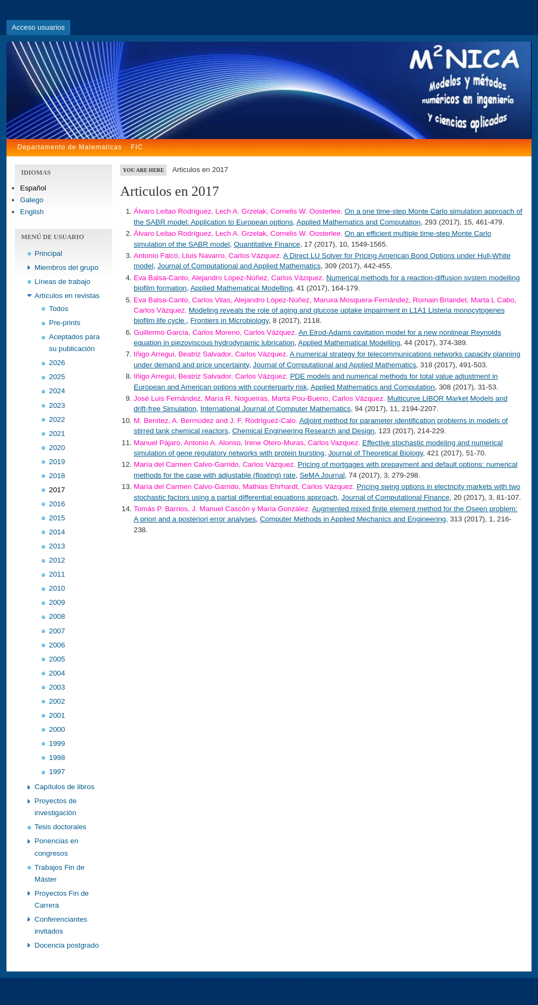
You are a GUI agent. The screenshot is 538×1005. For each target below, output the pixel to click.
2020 (57, 448)
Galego (31, 200)
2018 (57, 476)
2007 (57, 631)
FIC (137, 147)
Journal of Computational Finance (396, 497)
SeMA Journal (322, 475)
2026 (57, 363)
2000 (57, 729)
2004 (57, 673)
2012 (57, 560)
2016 (57, 504)
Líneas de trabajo (62, 281)
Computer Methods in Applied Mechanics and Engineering (353, 519)
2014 (57, 532)
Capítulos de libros (65, 787)
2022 (57, 419)
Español (33, 188)
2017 (57, 490)
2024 (57, 391)
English (32, 212)
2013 (57, 546)
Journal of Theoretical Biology (375, 453)
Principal (48, 253)
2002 (57, 701)
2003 (57, 687)
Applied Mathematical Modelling (242, 288)
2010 (57, 588)
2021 (57, 433)
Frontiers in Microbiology (230, 320)
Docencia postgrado (67, 945)
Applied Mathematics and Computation (359, 222)
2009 (57, 602)
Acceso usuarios (38, 27)
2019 (57, 462)
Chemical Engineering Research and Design (303, 431)
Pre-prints (65, 323)
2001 (57, 715)
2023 (57, 405)
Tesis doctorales (61, 827)
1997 (57, 772)
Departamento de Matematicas (69, 147)
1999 (57, 743)
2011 (57, 574)
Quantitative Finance (267, 244)
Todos (59, 309)
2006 (57, 645)
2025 (57, 377)
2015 (57, 518)
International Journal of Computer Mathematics (275, 409)
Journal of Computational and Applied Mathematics (239, 266)
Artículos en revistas (67, 296)
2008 (57, 616)
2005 (57, 659)
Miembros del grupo (67, 267)
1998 (57, 757)
